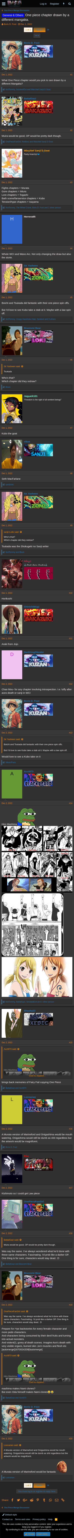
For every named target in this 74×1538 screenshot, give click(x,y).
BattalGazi (30, 98)
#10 (70, 593)
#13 (70, 733)
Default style (9, 1514)
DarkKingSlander (34, 652)
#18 (70, 1233)
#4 (71, 248)
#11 (70, 638)
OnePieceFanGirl (34, 1201)
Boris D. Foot (10, 24)
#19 (70, 1305)
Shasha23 (29, 1010)
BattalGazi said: (11, 1240)
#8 (71, 473)
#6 (71, 360)
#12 (70, 684)
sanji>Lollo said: (11, 532)
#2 (71, 130)
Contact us (7, 1519)
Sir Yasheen (31, 265)
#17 (70, 1188)
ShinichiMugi (31, 606)
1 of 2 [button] (28, 30)
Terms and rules (22, 1519)
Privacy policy (39, 1519)
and (15, 552)
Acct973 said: (10, 1049)
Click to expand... (37, 1075)
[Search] (69, 4)
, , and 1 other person (33, 207)
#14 (70, 803)
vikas (27, 441)
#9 (71, 525)
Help (50, 1519)
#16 (70, 1129)
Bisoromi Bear (32, 328)
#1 (71, 74)
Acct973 (28, 771)
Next (39, 30)
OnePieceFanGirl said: (14, 1311)
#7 (71, 428)
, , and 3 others (31, 319)
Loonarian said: (11, 1445)
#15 (70, 1042)
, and (28, 89)
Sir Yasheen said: (12, 366)
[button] (4, 3)
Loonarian (30, 1097)
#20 (70, 1438)
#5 (71, 297)
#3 (71, 182)
